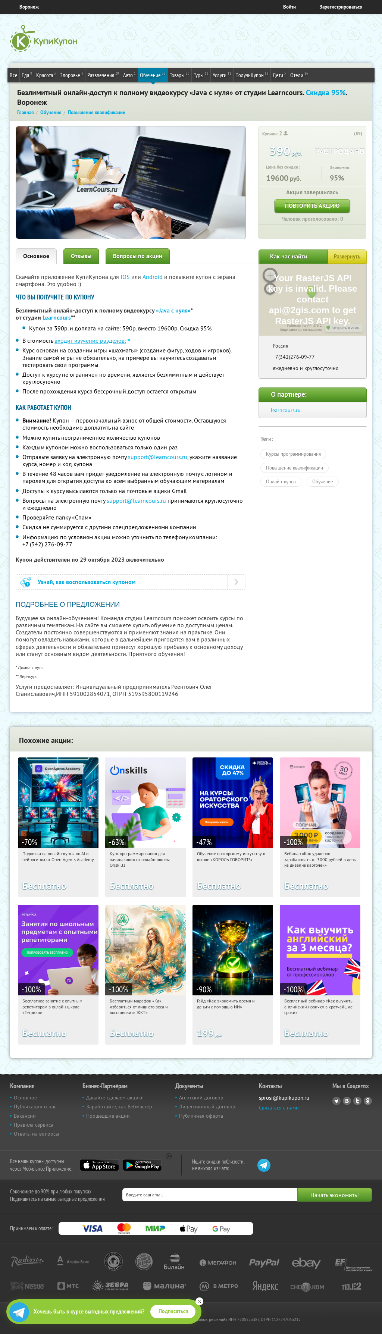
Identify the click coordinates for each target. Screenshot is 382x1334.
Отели (299, 74)
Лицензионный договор (207, 1106)
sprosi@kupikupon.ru (284, 1097)
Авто (129, 74)
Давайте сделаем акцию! (115, 1097)
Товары (180, 74)
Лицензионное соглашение (301, 330)
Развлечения (103, 74)
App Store (99, 1165)
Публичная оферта (201, 1115)
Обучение (153, 74)
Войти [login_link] (289, 7)
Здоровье (71, 74)
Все (14, 75)
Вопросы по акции (137, 256)
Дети (279, 74)
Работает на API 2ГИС (304, 325)
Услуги (222, 74)
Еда (27, 74)
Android (153, 276)
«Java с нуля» (173, 310)
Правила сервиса (33, 1124)
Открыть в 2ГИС (346, 328)
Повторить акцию (312, 206)
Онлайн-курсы (281, 481)
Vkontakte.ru (347, 1101)
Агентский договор (201, 1097)
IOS (125, 276)
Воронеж (29, 7)
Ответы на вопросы (36, 1133)
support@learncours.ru (157, 457)
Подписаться (173, 1311)
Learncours (57, 317)
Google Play (142, 1165)
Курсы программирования (293, 454)
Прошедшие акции (108, 1115)
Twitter (357, 1101)
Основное (36, 256)
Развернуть (347, 256)
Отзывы (81, 256)
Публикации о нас (35, 1106)
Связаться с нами (279, 1107)
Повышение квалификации (294, 468)
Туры (201, 74)
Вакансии (25, 1115)
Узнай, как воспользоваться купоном (87, 582)
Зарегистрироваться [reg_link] (341, 7)
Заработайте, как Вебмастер (119, 1106)
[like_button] (349, 134)
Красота (46, 74)
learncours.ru (286, 410)
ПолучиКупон (252, 74)
